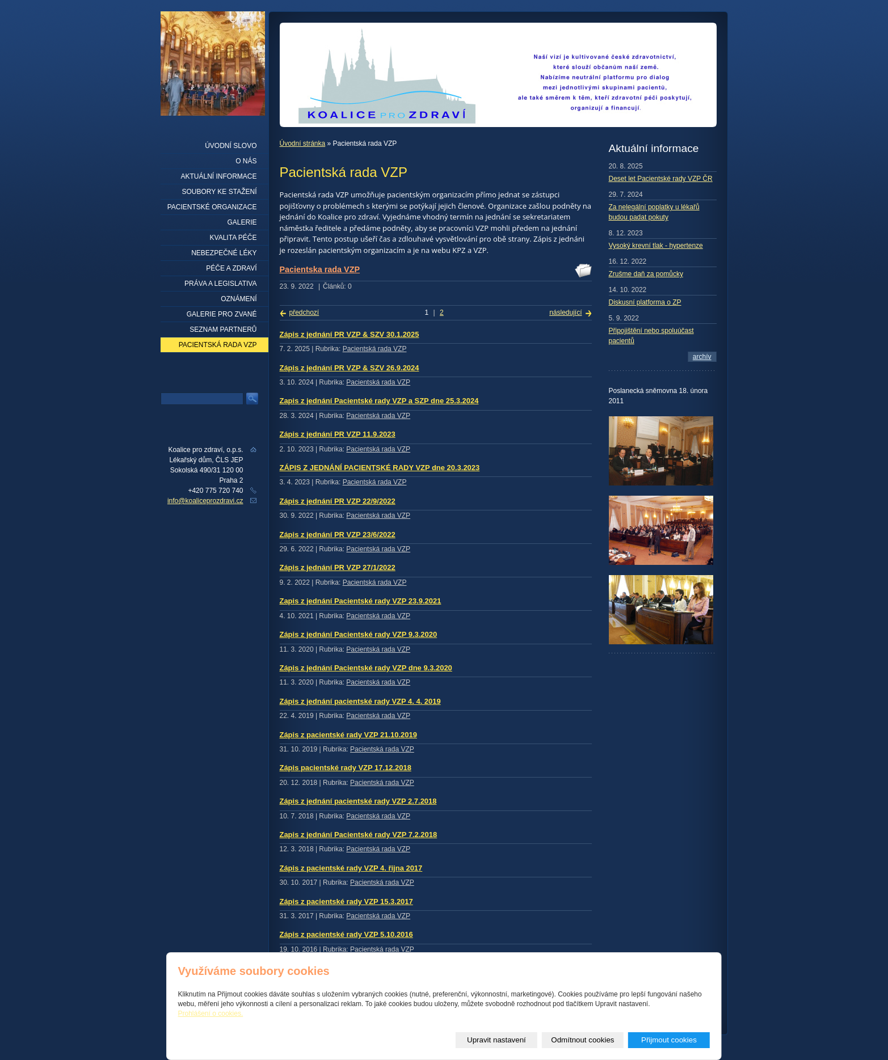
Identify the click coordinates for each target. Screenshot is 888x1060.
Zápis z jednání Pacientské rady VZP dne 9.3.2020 (366, 668)
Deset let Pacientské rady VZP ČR (661, 179)
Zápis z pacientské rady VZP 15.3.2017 (346, 901)
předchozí (304, 312)
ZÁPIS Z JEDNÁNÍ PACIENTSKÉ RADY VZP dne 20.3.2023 (380, 467)
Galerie (241, 222)
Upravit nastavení (496, 1040)
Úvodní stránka (303, 143)
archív (702, 357)
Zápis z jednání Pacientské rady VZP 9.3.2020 (358, 634)
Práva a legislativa (220, 284)
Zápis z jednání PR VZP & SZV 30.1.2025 (349, 334)
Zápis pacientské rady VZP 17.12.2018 (345, 767)
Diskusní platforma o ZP (645, 302)
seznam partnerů (223, 329)
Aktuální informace (218, 176)
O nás (245, 161)
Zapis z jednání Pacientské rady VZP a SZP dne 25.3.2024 (379, 400)
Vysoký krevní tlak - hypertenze (656, 246)
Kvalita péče (233, 238)
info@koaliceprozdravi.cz (205, 501)
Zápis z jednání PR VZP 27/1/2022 (337, 567)
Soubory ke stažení (219, 192)
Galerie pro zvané (222, 314)
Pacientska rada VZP (320, 269)
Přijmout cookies (669, 1040)
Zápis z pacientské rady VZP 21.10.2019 (348, 734)
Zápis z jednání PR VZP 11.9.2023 (337, 434)
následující (565, 312)
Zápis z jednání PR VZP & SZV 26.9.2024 (349, 368)
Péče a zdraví (231, 268)
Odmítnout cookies (582, 1040)
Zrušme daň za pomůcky (646, 274)
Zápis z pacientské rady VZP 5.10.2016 (346, 934)
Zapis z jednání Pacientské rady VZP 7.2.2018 (358, 834)
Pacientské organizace (212, 207)
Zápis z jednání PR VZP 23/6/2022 (337, 534)
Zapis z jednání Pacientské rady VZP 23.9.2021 (360, 601)
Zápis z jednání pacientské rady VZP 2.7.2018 (358, 801)
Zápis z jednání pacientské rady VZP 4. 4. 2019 (360, 701)
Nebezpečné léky (223, 253)
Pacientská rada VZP (375, 349)
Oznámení (238, 299)
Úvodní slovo (230, 146)
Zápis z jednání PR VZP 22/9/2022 (337, 501)
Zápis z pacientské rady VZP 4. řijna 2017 (351, 868)
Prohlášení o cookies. (210, 1013)
